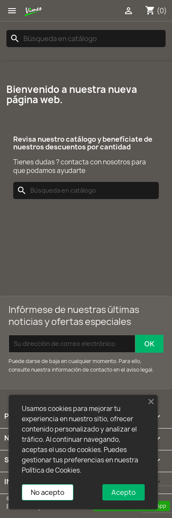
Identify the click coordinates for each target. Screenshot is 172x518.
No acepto (47, 492)
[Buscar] (86, 38)
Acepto (123, 492)
